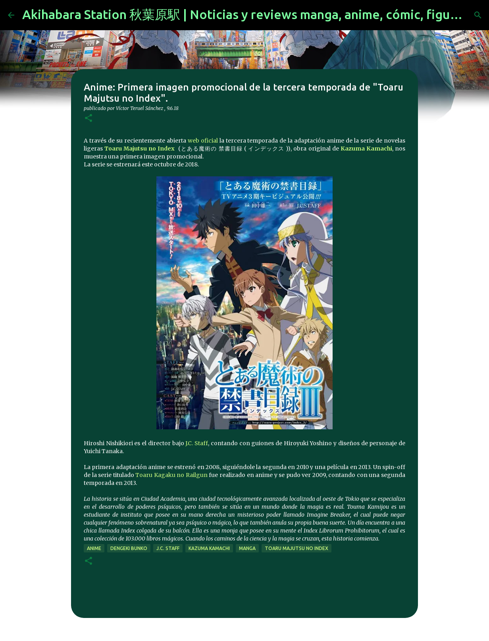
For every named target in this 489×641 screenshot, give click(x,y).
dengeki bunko (128, 548)
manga (247, 548)
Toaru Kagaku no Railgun (171, 475)
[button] (88, 118)
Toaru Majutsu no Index (139, 148)
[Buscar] (478, 15)
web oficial (203, 140)
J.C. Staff (196, 443)
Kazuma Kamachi (366, 148)
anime (94, 548)
